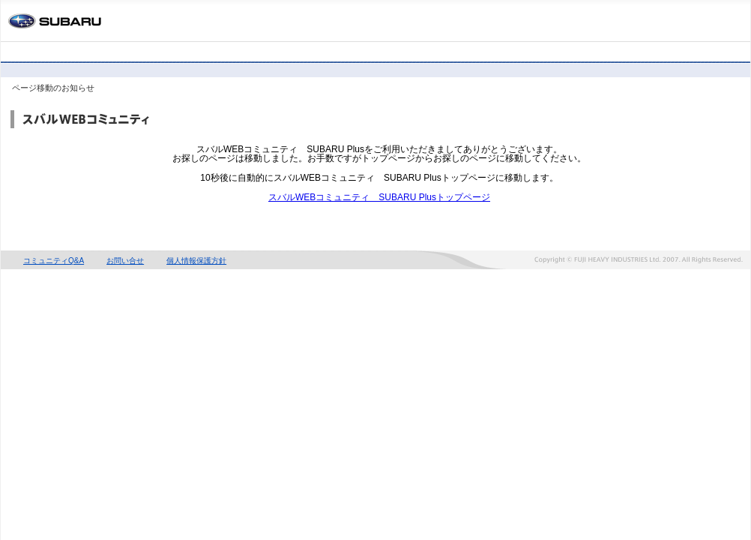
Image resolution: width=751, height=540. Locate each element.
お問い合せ (125, 260)
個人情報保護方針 (196, 260)
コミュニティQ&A (53, 260)
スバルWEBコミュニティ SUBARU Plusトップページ (379, 197)
